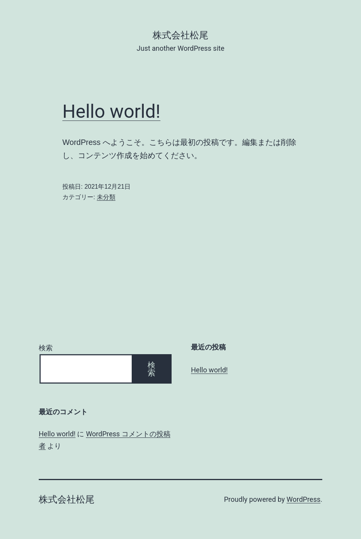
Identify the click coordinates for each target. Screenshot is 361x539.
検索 (46, 348)
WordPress (303, 499)
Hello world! (111, 111)
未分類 (106, 197)
